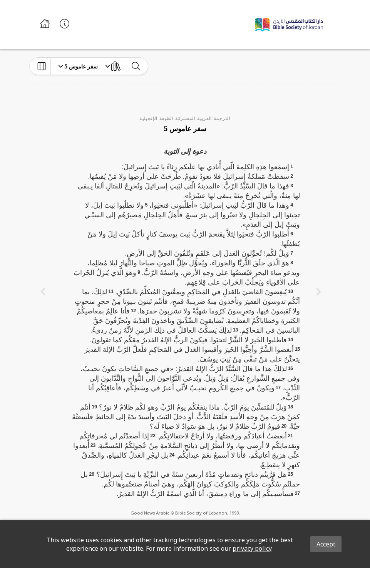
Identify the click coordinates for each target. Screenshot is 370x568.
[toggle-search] (136, 66)
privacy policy (252, 548)
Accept (325, 544)
